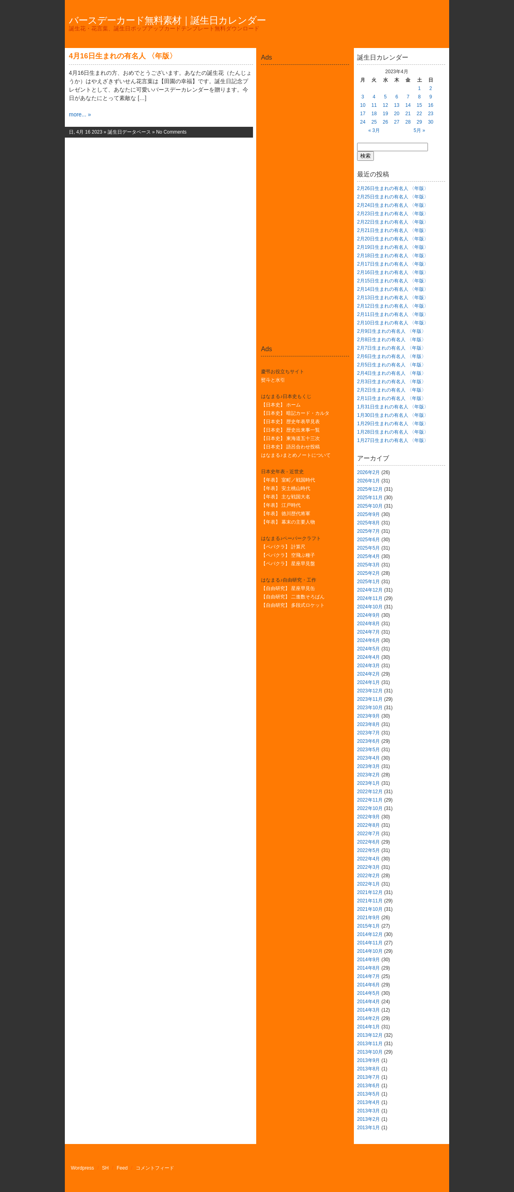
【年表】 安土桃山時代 (285, 488)
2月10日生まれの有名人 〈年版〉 (393, 323)
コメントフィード (155, 1168)
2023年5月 (368, 749)
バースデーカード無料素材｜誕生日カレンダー (167, 20)
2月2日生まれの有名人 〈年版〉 (391, 390)
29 (419, 122)
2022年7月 (368, 833)
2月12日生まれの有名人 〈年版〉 (393, 306)
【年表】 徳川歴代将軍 (285, 513)
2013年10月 (370, 1052)
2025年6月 (368, 539)
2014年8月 (368, 968)
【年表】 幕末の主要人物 (288, 522)
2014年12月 (370, 934)
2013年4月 (368, 1102)
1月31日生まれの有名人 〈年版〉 (393, 407)
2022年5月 (368, 850)
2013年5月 (368, 1094)
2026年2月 (368, 472)
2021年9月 (368, 917)
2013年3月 (368, 1111)
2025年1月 (368, 581)
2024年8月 (368, 623)
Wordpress (82, 1168)
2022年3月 (368, 867)
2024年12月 (370, 590)
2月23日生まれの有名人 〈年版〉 (393, 213)
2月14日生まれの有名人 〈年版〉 (393, 289)
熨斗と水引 (273, 380)
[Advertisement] (305, 86)
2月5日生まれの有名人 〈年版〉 (391, 365)
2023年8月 (368, 724)
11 (374, 105)
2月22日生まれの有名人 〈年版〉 (393, 222)
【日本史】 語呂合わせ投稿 (290, 447)
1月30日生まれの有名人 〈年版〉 (393, 415)
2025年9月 (368, 514)
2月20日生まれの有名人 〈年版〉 (393, 239)
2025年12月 (370, 489)
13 (396, 105)
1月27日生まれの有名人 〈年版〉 (393, 440)
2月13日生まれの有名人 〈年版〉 (393, 297)
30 (430, 122)
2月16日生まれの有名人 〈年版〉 (393, 272)
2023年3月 (368, 766)
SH (105, 1168)
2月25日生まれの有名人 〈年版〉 (393, 197)
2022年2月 (368, 875)
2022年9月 (368, 817)
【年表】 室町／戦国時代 (288, 480)
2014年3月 (368, 1010)
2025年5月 (368, 548)
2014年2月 (368, 1018)
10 (362, 105)
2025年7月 (368, 531)
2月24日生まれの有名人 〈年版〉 (393, 205)
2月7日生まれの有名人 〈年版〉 (391, 348)
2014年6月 (368, 985)
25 (374, 122)
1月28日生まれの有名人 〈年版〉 (393, 432)
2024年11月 (370, 598)
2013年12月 (370, 1035)
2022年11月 (370, 800)
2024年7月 (368, 632)
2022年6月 (368, 842)
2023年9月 (368, 716)
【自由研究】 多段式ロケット (293, 605)
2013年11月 (370, 1043)
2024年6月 (368, 640)
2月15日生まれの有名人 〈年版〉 (393, 281)
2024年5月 (368, 649)
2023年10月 (370, 707)
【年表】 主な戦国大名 (285, 497)
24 (362, 122)
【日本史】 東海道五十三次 (290, 438)
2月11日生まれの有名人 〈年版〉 (393, 314)
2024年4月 (368, 657)
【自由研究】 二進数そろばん (293, 597)
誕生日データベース (129, 132)
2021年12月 (370, 892)
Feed (122, 1168)
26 (385, 122)
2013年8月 (368, 1069)
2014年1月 (368, 1027)
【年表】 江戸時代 (281, 505)
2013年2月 (368, 1119)
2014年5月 (368, 993)
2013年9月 (368, 1060)
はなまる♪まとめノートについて (296, 455)
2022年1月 (368, 884)
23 (430, 113)
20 (396, 113)
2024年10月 (370, 607)
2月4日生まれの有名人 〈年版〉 (391, 373)
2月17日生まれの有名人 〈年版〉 (393, 264)
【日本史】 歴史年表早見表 (290, 421)
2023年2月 (368, 775)
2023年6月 (368, 741)
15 (419, 105)
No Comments (171, 132)
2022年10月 (370, 808)
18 (374, 113)
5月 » (419, 130)
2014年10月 (370, 951)
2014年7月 (368, 976)
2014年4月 (368, 1001)
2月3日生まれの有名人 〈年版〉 (391, 381)
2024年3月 (368, 665)
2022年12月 (370, 791)
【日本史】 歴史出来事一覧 (290, 430)
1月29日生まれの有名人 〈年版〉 (393, 423)
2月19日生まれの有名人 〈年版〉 (393, 247)
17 (362, 113)
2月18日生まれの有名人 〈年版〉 (393, 255)
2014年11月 (370, 943)
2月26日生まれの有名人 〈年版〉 (393, 188)
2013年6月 (368, 1085)
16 (430, 105)
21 (408, 113)
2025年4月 (368, 556)
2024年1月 (368, 682)
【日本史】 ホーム (281, 405)
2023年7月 (368, 733)
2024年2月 (368, 674)
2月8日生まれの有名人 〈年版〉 (391, 339)
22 (419, 113)
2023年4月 (368, 758)
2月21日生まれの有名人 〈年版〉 (393, 230)
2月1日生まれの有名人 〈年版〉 (391, 398)
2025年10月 (370, 506)
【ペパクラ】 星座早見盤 (288, 563)
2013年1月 (368, 1127)
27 (396, 122)
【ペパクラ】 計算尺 (283, 547)
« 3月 (374, 130)
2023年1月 (368, 783)
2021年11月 (370, 901)
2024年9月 (368, 615)
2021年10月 (370, 909)
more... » (80, 114)
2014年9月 (368, 959)
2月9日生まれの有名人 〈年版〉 (391, 331)
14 (408, 105)
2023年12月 (370, 691)
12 (385, 105)
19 (385, 113)
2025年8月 (368, 523)
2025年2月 (368, 573)
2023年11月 (370, 699)
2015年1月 (368, 926)
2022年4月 (368, 859)
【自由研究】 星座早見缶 (288, 588)
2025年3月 (368, 565)
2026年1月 (368, 481)
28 (408, 122)
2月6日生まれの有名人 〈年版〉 (391, 356)
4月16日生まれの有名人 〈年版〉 (123, 56)
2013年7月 (368, 1077)
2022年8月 (368, 825)
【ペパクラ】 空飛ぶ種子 (288, 555)
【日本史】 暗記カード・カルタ (295, 413)
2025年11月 (370, 497)
